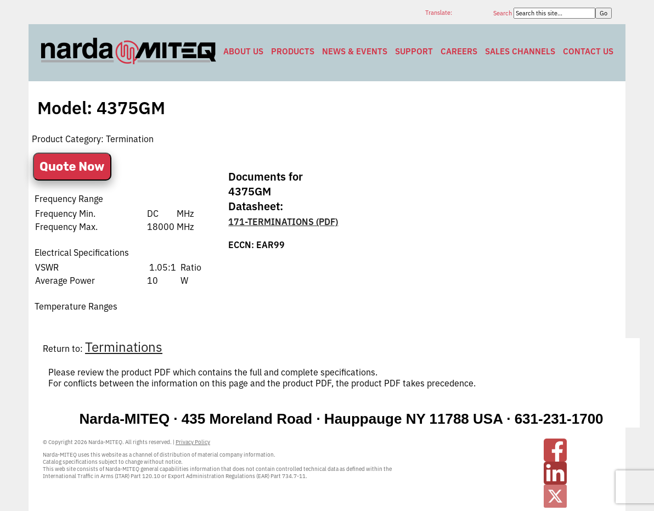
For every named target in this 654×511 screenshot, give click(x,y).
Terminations (123, 347)
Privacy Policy (193, 442)
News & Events (354, 51)
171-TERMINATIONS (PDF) (283, 221)
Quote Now (72, 166)
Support (414, 51)
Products (292, 51)
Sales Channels (520, 51)
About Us (243, 51)
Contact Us (588, 51)
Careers (459, 51)
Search (503, 13)
